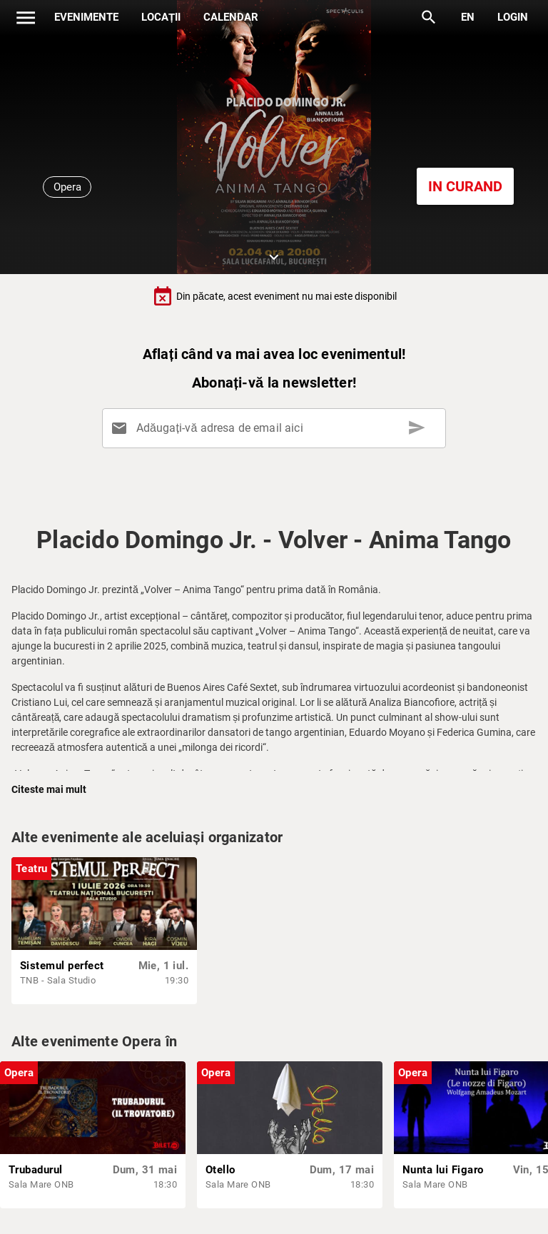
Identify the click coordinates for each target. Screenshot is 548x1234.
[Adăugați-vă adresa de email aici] (276, 428)
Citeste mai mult (48, 789)
